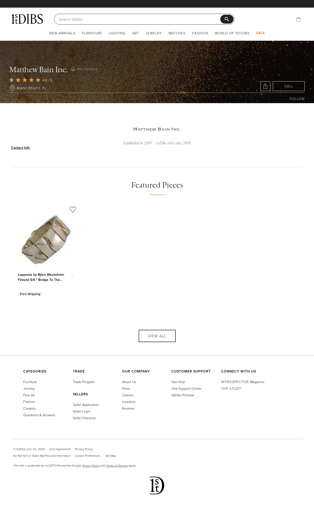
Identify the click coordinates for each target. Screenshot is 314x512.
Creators (29, 408)
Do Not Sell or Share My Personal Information (41, 456)
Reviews (128, 408)
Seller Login (82, 411)
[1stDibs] (27, 19)
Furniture (92, 33)
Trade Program (83, 381)
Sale (260, 32)
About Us (129, 381)
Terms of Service (117, 465)
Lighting (117, 33)
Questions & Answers (39, 415)
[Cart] (298, 19)
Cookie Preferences (88, 456)
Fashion (200, 33)
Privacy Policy (84, 449)
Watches (177, 33)
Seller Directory (84, 417)
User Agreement (59, 449)
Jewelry (154, 33)
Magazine (242, 381)
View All (157, 336)
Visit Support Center (186, 388)
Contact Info (20, 147)
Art (135, 33)
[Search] (139, 19)
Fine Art (29, 395)
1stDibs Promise (182, 395)
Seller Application (86, 404)
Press (126, 388)
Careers (127, 395)
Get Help (178, 381)
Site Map (110, 456)
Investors (128, 401)
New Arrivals (62, 33)
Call (288, 86)
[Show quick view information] (72, 274)
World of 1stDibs (232, 33)
